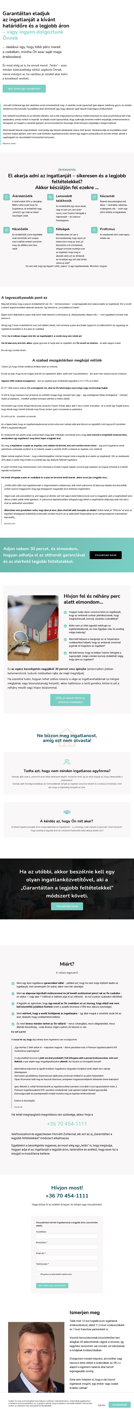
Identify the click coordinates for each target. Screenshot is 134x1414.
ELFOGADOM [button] (120, 1405)
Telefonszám (42, 1268)
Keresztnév (41, 1246)
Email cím (40, 1257)
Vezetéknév (41, 1236)
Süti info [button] (101, 1405)
